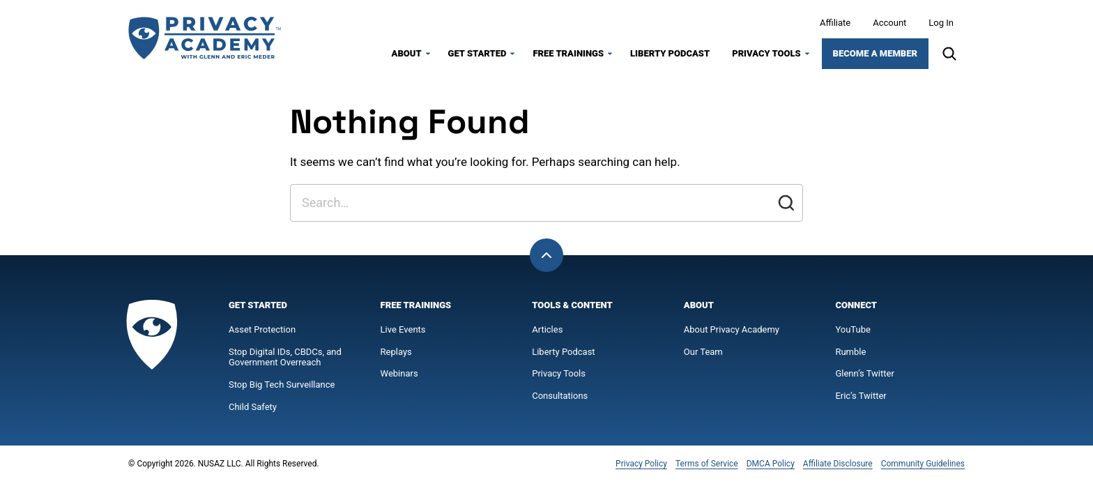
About (407, 53)
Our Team (703, 352)
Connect (856, 305)
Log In (941, 22)
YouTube (853, 329)
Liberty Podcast (670, 53)
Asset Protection (262, 329)
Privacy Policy (641, 464)
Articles (547, 329)
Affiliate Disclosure (838, 464)
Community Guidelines (923, 464)
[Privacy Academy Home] (205, 38)
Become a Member (875, 53)
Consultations (560, 395)
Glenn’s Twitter (864, 373)
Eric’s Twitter (860, 395)
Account (889, 22)
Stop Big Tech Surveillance (282, 384)
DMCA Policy (771, 464)
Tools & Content (572, 305)
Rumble (850, 352)
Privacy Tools (766, 53)
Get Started (477, 53)
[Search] (949, 53)
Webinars (399, 373)
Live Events (403, 329)
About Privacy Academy (731, 329)
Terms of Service (706, 464)
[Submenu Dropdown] (428, 53)
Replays (396, 352)
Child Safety (253, 407)
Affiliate (835, 22)
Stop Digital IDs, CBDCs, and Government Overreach (285, 357)
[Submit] (786, 203)
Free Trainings (568, 53)
